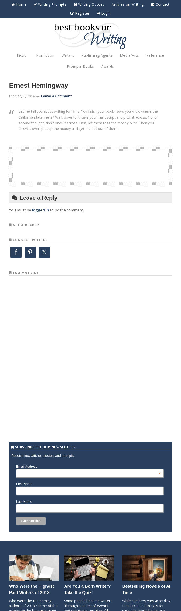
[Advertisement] (90, 165)
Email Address (88, 466)
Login (104, 13)
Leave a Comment (56, 96)
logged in (40, 210)
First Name (24, 484)
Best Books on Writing (90, 35)
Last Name (24, 502)
